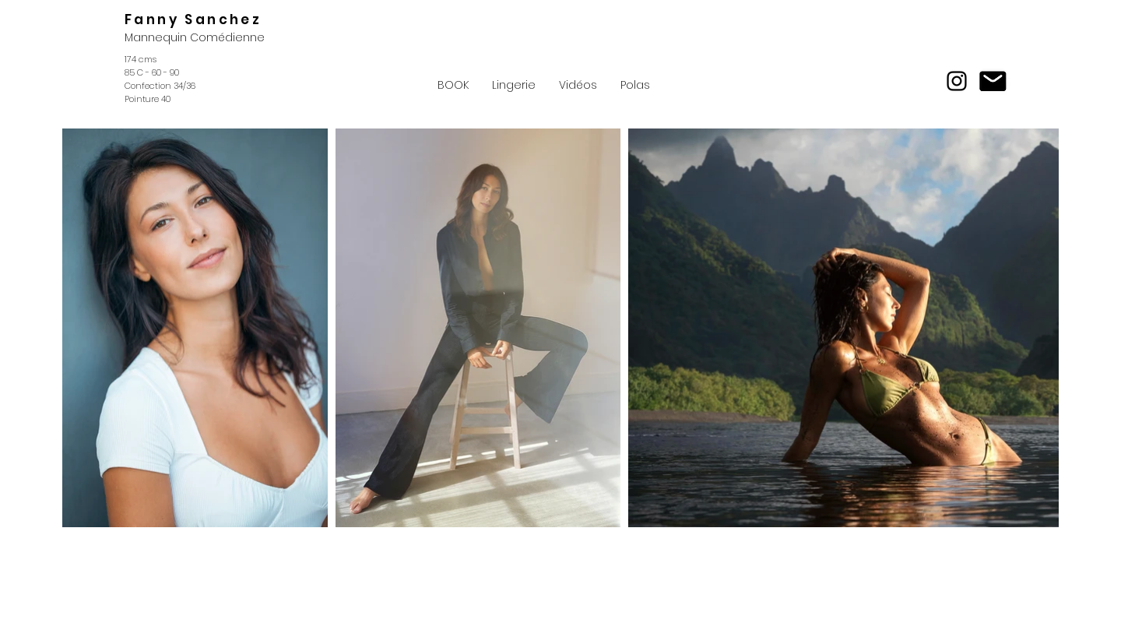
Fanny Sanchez (193, 19)
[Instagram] (957, 81)
